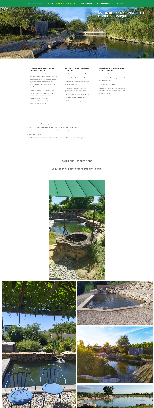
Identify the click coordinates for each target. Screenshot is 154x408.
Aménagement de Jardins (105, 3)
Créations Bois (121, 3)
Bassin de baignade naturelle (66, 3)
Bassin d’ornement (86, 3)
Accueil (50, 3)
